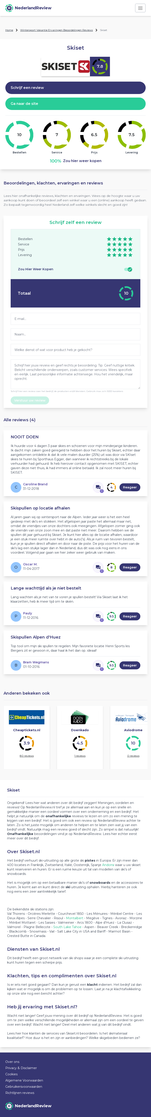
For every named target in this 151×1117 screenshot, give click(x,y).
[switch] (128, 269)
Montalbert (74, 918)
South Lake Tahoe (67, 927)
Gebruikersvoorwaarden (23, 1087)
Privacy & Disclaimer (21, 1068)
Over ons (12, 1062)
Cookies (11, 1074)
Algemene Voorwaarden (24, 1080)
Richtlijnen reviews (19, 1093)
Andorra (108, 865)
